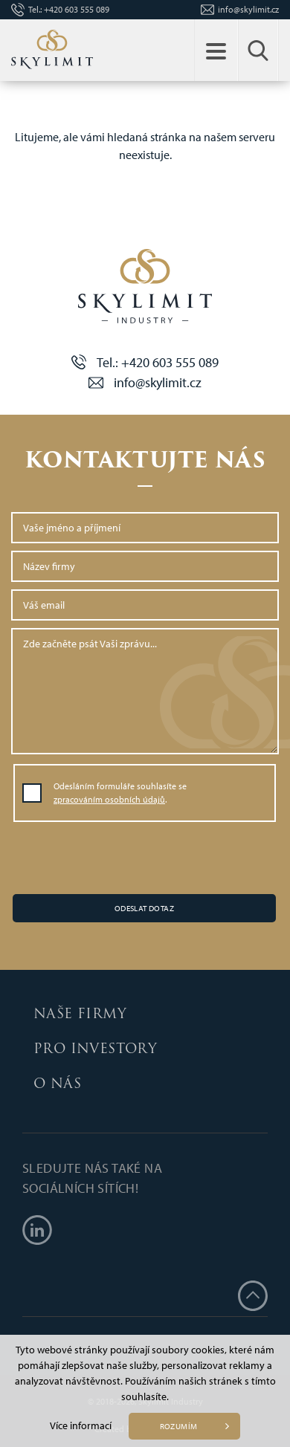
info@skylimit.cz (248, 9)
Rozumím (179, 1426)
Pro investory (95, 1048)
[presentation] (145, 859)
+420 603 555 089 (76, 9)
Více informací (81, 1425)
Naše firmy (79, 1013)
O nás (57, 1083)
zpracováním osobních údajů (109, 799)
